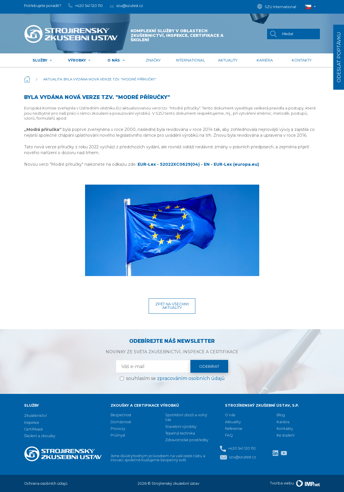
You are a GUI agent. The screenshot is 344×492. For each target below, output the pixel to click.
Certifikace (33, 429)
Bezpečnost (121, 415)
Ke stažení (285, 435)
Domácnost (121, 422)
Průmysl (118, 435)
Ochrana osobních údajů (45, 483)
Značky (153, 60)
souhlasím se (175, 378)
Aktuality (227, 60)
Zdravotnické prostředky (186, 440)
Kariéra (265, 60)
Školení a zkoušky (39, 436)
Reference (233, 428)
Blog (281, 415)
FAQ (229, 435)
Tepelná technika (180, 433)
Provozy (118, 428)
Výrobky (79, 60)
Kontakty (301, 60)
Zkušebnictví (35, 415)
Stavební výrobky (181, 426)
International (190, 60)
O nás (116, 60)
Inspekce (31, 422)
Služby (42, 60)
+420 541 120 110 (238, 449)
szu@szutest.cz (238, 457)
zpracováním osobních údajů (191, 378)
